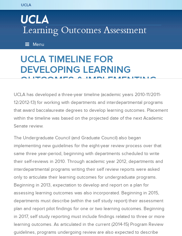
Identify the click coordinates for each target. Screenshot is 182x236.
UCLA (26, 5)
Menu (34, 44)
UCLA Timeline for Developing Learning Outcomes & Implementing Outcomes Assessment (88, 74)
